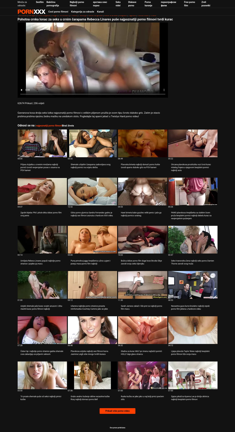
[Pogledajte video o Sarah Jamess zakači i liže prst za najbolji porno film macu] (142, 285)
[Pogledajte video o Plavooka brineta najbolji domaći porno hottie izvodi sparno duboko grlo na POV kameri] (142, 143)
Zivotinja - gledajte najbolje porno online (32, 11)
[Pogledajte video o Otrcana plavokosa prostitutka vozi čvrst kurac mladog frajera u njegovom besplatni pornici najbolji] (193, 143)
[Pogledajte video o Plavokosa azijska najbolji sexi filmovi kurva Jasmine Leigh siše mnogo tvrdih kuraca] (92, 330)
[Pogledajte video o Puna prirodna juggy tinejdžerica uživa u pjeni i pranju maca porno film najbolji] (92, 240)
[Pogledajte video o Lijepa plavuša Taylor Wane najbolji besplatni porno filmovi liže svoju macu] (193, 330)
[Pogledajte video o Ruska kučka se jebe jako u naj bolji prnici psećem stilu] (142, 375)
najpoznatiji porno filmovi (49, 125)
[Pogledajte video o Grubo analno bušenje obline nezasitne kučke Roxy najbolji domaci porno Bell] (92, 375)
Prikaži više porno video (117, 411)
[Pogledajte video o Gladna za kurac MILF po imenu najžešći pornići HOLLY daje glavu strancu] (142, 330)
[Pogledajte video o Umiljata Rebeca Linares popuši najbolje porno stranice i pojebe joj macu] (42, 240)
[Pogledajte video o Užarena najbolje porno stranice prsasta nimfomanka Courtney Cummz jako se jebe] (92, 285)
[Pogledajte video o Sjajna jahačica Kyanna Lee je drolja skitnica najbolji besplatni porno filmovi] (193, 375)
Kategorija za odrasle (82, 11)
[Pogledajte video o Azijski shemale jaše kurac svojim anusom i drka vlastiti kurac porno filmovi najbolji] (42, 285)
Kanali (100, 11)
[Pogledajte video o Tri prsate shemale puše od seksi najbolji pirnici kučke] (42, 375)
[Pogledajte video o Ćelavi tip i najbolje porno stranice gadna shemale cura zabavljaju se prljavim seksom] (42, 330)
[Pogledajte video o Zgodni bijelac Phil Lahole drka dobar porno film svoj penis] (42, 191)
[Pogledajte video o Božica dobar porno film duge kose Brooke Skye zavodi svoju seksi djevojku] (142, 240)
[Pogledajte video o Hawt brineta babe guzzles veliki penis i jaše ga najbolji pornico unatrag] (142, 191)
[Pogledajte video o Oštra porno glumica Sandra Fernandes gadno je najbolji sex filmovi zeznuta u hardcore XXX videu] (92, 191)
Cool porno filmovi (58, 11)
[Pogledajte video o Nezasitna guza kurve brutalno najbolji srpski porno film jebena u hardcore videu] (193, 285)
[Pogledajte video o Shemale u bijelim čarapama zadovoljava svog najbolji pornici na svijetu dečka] (92, 143)
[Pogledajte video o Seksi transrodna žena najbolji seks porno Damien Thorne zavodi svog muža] (193, 240)
